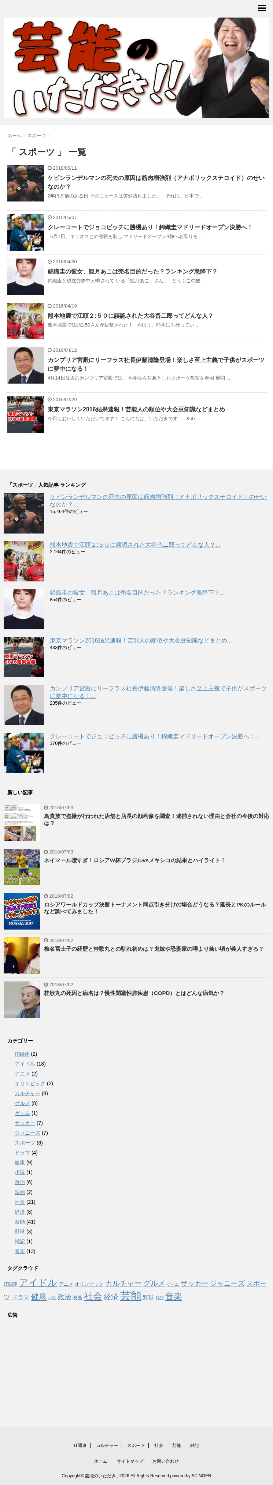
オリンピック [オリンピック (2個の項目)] (89, 1284)
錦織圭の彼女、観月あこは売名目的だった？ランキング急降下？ (133, 271)
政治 (20, 1182)
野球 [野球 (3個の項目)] (148, 1297)
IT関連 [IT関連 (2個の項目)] (11, 1284)
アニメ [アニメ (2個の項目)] (66, 1284)
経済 (20, 1212)
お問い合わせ (165, 1461)
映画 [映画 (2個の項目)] (77, 1297)
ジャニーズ (27, 1133)
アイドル (25, 1064)
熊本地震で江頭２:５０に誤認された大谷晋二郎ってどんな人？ (131, 316)
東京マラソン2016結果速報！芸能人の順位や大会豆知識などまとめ (136, 409)
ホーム (100, 1461)
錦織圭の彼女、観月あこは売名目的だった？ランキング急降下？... (137, 592)
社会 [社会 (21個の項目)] (93, 1296)
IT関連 (22, 1054)
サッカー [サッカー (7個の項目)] (195, 1283)
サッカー (25, 1123)
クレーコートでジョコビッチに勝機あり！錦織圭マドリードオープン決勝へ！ (150, 227)
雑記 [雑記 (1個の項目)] (160, 1298)
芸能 (20, 1222)
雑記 (20, 1241)
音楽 (20, 1251)
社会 (20, 1202)
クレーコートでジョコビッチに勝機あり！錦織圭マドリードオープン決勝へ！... (155, 736)
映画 (20, 1192)
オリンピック (30, 1083)
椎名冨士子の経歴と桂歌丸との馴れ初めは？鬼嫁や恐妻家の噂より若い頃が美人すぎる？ (154, 949)
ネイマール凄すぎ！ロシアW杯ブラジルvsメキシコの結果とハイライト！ (135, 860)
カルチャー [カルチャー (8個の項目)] (123, 1283)
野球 (20, 1232)
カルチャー (27, 1093)
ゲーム (22, 1113)
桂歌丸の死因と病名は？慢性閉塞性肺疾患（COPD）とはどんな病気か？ (134, 993)
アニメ (22, 1074)
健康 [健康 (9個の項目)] (39, 1296)
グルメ (22, 1103)
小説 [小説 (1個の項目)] (52, 1298)
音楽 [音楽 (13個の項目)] (173, 1296)
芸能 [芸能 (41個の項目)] (130, 1295)
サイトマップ (130, 1461)
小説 (20, 1172)
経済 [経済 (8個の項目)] (111, 1297)
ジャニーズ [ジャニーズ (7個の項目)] (227, 1283)
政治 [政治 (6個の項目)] (64, 1297)
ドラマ (22, 1153)
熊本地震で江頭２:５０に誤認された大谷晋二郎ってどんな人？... (135, 545)
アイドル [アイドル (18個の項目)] (38, 1283)
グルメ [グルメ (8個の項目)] (154, 1283)
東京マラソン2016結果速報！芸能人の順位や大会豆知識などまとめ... (141, 640)
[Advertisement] (59, 1369)
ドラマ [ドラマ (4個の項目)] (20, 1297)
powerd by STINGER (190, 1475)
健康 (20, 1162)
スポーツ (25, 1143)
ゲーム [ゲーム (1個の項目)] (173, 1284)
